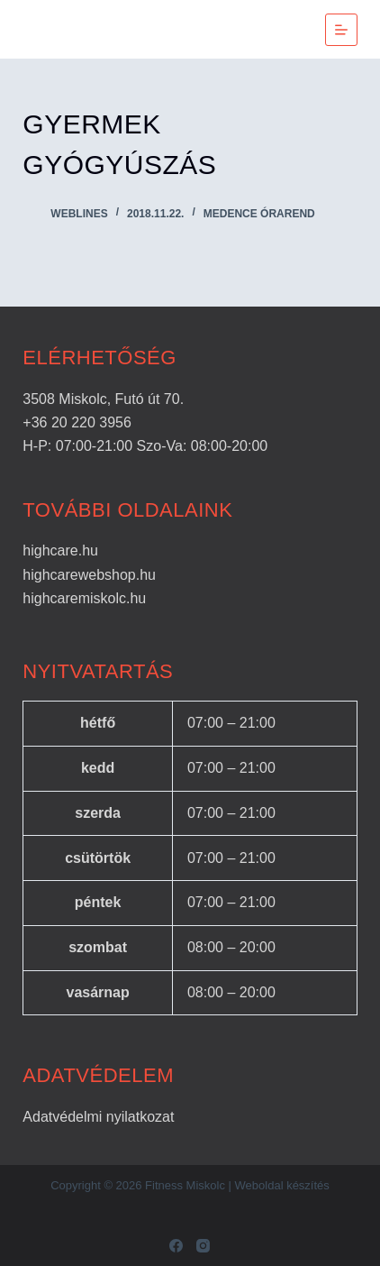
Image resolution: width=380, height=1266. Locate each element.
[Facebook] (176, 1245)
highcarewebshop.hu (89, 575)
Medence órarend (259, 213)
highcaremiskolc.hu (84, 598)
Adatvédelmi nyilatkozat (98, 1116)
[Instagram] (203, 1245)
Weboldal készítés (282, 1185)
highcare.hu (60, 550)
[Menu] (341, 30)
